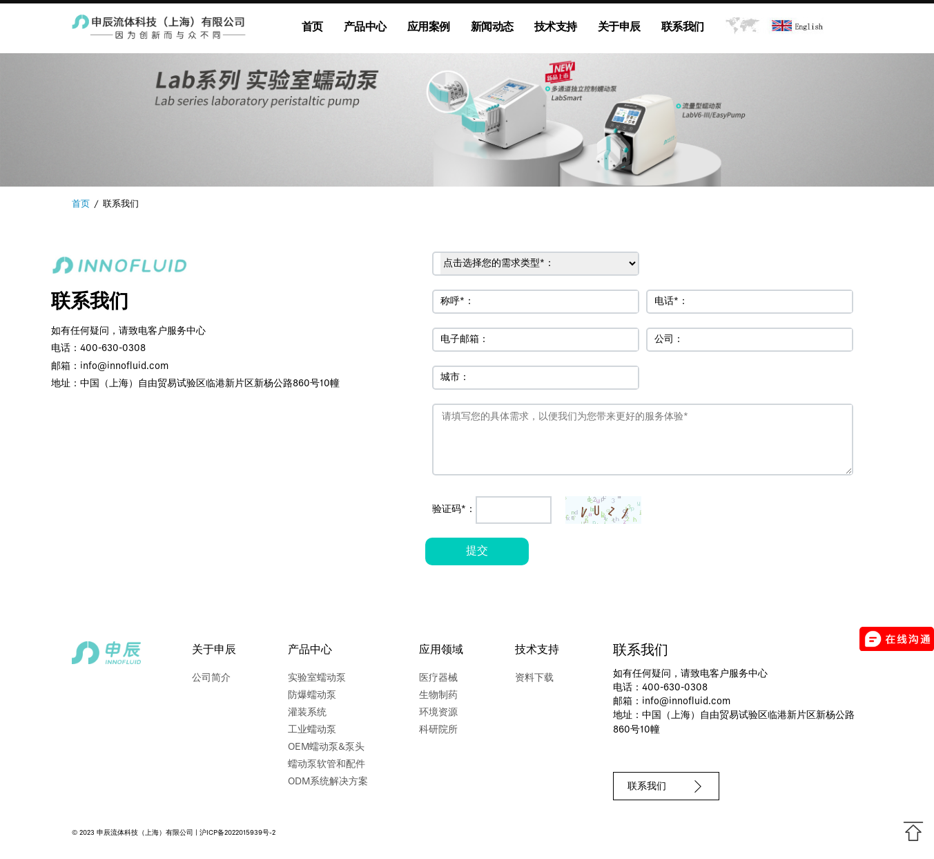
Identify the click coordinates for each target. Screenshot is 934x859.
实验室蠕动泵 (317, 678)
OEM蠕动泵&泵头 (326, 747)
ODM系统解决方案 (328, 782)
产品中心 (365, 27)
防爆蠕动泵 (312, 695)
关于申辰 (619, 27)
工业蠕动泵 (312, 730)
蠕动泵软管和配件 (326, 764)
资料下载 (534, 678)
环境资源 (438, 713)
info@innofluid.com (124, 366)
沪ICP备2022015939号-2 (237, 833)
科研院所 (438, 730)
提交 (477, 551)
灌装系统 (307, 713)
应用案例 (428, 27)
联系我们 (682, 27)
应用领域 (441, 650)
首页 (312, 27)
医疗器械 (438, 678)
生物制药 (438, 695)
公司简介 (211, 678)
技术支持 (555, 27)
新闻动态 (492, 27)
